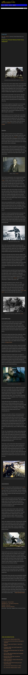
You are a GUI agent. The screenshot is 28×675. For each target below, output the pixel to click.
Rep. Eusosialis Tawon (20, 592)
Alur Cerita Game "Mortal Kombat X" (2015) (12, 667)
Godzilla (9, 122)
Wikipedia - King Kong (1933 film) (8, 606)
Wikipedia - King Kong (6, 605)
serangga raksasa (8, 342)
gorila (16, 136)
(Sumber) (22, 80)
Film (4, 36)
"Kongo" (3, 180)
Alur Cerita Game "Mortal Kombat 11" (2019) (12, 665)
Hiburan (7, 36)
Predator (3, 124)
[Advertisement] (14, 20)
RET (2, 36)
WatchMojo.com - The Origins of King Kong (10, 603)
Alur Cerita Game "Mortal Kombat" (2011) (12, 639)
